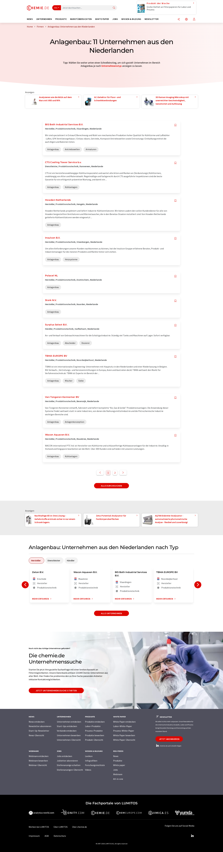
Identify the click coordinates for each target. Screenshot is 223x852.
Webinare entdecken (38, 756)
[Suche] (114, 8)
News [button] (30, 19)
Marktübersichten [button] (81, 19)
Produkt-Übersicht (94, 739)
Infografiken (91, 760)
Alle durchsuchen (111, 485)
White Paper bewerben (124, 735)
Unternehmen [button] (44, 19)
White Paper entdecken (124, 721)
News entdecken (36, 721)
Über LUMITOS (60, 826)
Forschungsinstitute (95, 765)
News (115, 756)
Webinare (117, 774)
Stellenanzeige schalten (68, 765)
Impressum (34, 835)
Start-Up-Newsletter (39, 730)
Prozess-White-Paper (123, 730)
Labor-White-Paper (122, 726)
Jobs (115, 769)
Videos (88, 769)
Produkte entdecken (95, 721)
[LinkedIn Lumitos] (192, 835)
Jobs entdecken (64, 756)
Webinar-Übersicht (38, 765)
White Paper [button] (102, 19)
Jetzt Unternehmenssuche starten (56, 690)
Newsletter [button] (152, 19)
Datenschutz (60, 835)
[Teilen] (179, 19)
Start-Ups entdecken (67, 726)
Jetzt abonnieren (169, 739)
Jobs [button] (115, 19)
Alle (55, 7)
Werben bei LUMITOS (39, 826)
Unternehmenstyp (111, 65)
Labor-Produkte (93, 726)
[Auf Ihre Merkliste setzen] (175, 125)
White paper (119, 765)
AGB (47, 835)
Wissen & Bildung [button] (131, 19)
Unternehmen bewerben (69, 735)
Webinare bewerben (38, 760)
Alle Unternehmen (111, 613)
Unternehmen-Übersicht (69, 739)
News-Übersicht (36, 735)
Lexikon (88, 756)
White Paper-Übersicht (124, 739)
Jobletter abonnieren (67, 760)
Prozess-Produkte (94, 730)
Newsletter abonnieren (40, 726)
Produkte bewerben (94, 735)
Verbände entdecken (66, 730)
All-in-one (118, 778)
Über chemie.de (79, 826)
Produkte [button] (61, 19)
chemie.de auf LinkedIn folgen (168, 746)
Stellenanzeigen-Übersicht (70, 769)
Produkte (117, 760)
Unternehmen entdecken (69, 721)
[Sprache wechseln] (186, 19)
